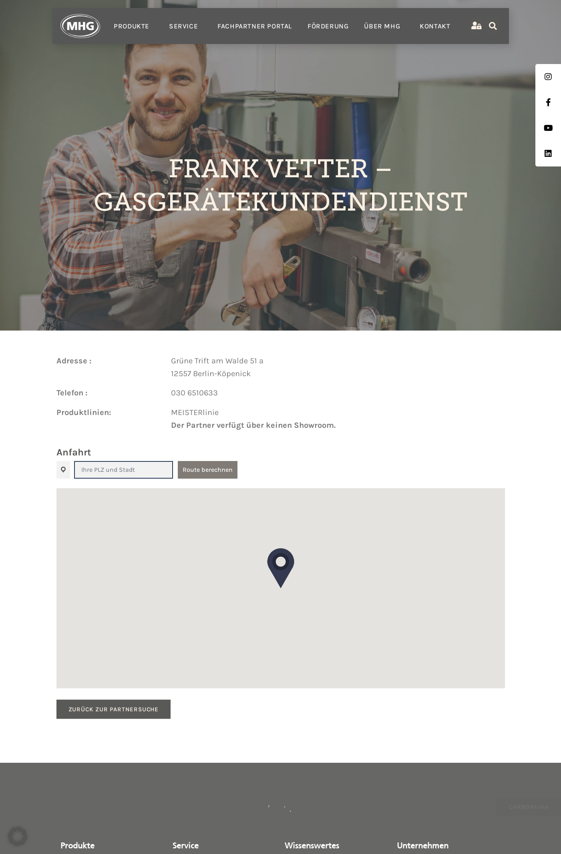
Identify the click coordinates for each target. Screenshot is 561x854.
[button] (281, 568)
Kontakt (435, 26)
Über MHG (384, 26)
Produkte (133, 26)
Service (185, 26)
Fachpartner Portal (254, 26)
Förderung (328, 26)
